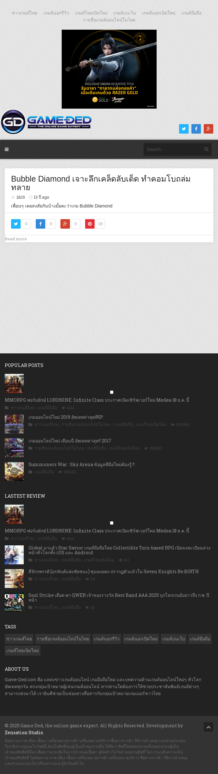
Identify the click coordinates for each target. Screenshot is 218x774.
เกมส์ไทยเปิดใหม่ (91, 12)
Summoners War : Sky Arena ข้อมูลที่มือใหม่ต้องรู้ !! (81, 464)
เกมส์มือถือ (191, 12)
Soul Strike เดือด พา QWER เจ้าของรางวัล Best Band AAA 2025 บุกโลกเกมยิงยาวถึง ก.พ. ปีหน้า (118, 597)
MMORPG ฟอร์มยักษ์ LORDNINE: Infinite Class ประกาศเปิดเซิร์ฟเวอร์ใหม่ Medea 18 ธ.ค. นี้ (97, 400)
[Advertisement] (109, 291)
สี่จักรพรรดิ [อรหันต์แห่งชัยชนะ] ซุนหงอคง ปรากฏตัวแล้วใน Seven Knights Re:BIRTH (113, 571)
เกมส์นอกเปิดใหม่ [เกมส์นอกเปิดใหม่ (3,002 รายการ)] (141, 638)
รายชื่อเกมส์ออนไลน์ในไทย (109, 19)
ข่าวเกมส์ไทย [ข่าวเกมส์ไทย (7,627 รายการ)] (19, 638)
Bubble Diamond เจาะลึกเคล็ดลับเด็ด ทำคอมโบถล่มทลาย (101, 183)
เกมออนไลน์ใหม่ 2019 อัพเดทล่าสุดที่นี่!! (65, 417)
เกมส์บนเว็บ (124, 12)
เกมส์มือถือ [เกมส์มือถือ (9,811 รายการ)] (200, 638)
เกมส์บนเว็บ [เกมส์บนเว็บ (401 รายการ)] (173, 638)
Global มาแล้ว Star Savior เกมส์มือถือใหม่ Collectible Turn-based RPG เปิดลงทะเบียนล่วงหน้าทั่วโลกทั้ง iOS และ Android (119, 550)
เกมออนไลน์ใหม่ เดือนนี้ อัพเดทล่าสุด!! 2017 (69, 441)
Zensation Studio (24, 732)
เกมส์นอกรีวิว (56, 12)
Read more (16, 239)
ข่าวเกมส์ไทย (24, 12)
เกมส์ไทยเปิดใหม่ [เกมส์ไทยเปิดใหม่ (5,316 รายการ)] (22, 650)
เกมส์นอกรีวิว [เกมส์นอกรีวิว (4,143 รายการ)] (107, 638)
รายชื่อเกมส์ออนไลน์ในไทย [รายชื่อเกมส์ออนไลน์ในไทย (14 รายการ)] (63, 638)
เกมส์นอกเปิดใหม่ (158, 12)
